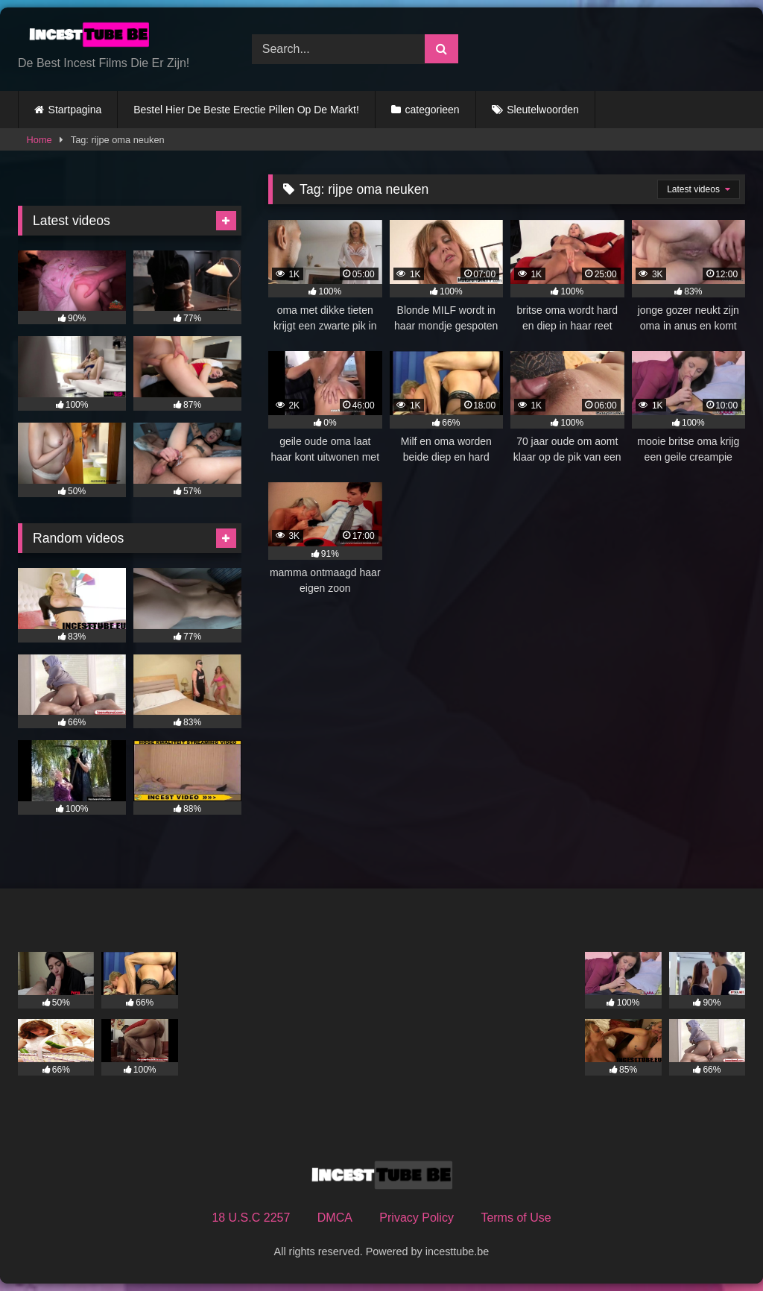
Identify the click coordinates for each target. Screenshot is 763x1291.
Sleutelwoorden (543, 110)
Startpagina (75, 110)
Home (39, 139)
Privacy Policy (416, 1217)
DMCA (334, 1217)
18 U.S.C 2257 (251, 1217)
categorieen (432, 110)
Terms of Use (516, 1217)
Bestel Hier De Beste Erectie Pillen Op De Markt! (246, 110)
